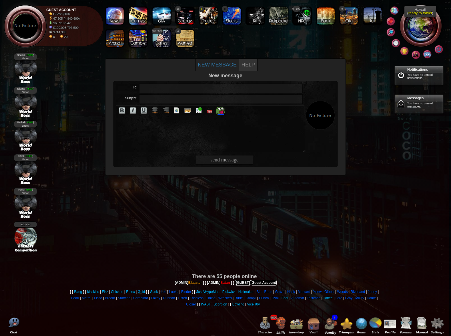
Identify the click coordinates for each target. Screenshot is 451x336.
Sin (258, 292)
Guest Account (264, 283)
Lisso (98, 298)
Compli (251, 298)
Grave (279, 292)
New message (217, 65)
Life (163, 292)
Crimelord (140, 298)
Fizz (105, 292)
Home (371, 298)
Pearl (75, 298)
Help (248, 65)
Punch (264, 298)
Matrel (86, 298)
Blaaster (195, 283)
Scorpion (220, 304)
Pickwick (229, 292)
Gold (141, 292)
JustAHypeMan (207, 292)
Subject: (131, 98)
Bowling (238, 304)
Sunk (154, 292)
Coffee (328, 298)
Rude (239, 298)
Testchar (313, 298)
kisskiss (93, 292)
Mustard (304, 292)
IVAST (206, 304)
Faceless (196, 298)
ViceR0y (253, 304)
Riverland (357, 292)
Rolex (130, 292)
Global (329, 292)
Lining (210, 298)
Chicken (117, 292)
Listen (182, 298)
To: (135, 87)
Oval (275, 298)
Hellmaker (246, 292)
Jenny (372, 292)
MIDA (359, 298)
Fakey (155, 298)
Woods (342, 292)
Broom (110, 298)
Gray (349, 298)
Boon (268, 292)
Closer (191, 304)
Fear (285, 298)
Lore (339, 298)
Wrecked (225, 298)
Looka (173, 292)
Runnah (169, 298)
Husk (291, 292)
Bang (78, 292)
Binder (186, 292)
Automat (297, 298)
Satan (225, 283)
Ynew (317, 292)
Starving (124, 298)
